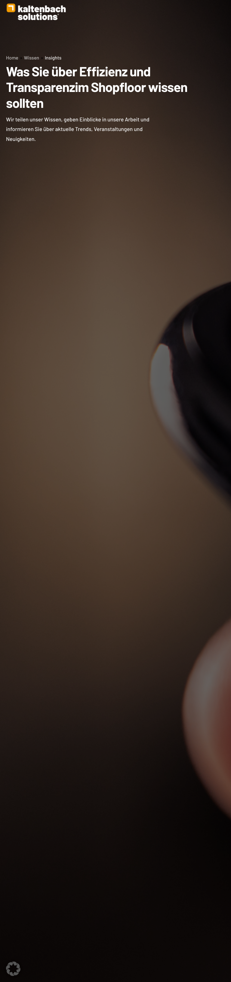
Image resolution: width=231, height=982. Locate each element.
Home (12, 58)
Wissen (31, 58)
